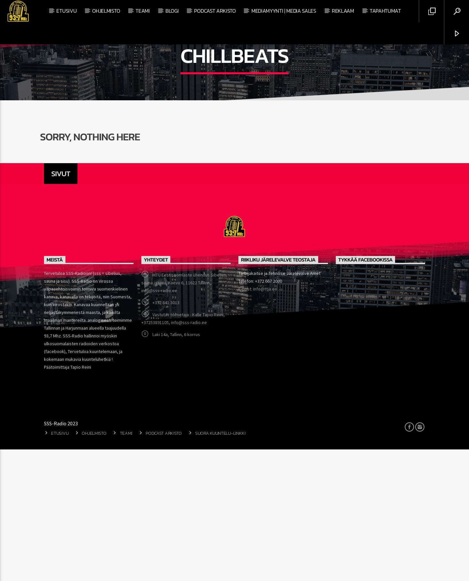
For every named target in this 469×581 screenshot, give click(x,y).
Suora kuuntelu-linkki (220, 564)
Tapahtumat (385, 11)
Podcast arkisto (214, 11)
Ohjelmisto (106, 11)
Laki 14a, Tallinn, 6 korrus (176, 466)
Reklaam (343, 11)
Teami (142, 11)
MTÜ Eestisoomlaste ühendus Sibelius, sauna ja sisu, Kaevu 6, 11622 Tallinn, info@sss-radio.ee (184, 414)
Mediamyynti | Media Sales (283, 11)
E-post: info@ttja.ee (260, 421)
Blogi (171, 11)
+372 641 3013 (165, 434)
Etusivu (66, 11)
